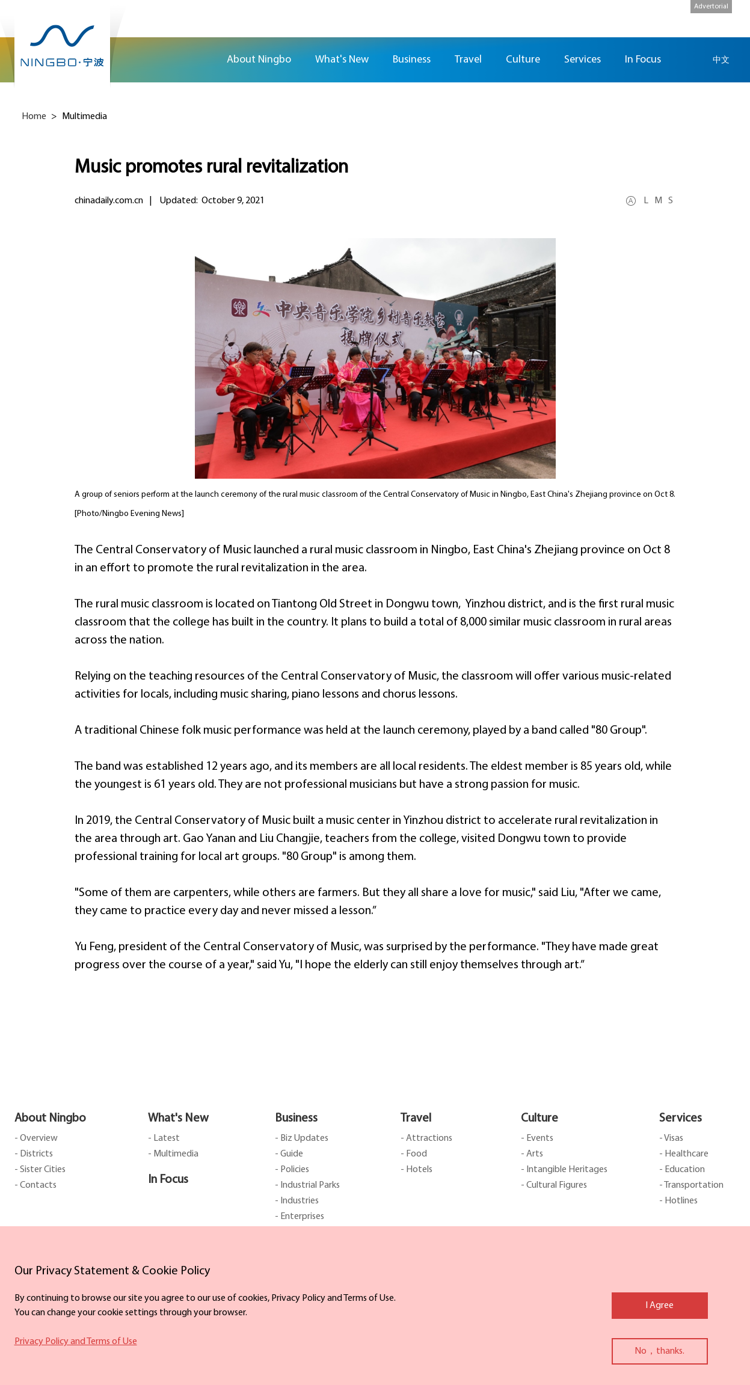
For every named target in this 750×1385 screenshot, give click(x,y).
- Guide (289, 1154)
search (691, 59)
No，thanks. (659, 1351)
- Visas (671, 1138)
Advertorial (711, 6)
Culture (539, 1119)
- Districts (33, 1154)
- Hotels (416, 1170)
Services (680, 1119)
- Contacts (35, 1185)
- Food (414, 1154)
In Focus (168, 1180)
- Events (537, 1138)
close (20, 1268)
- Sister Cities (40, 1170)
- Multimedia (173, 1154)
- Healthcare (684, 1154)
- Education (682, 1170)
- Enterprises (299, 1216)
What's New (178, 1119)
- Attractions (426, 1138)
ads (732, 218)
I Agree (659, 1305)
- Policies (292, 1170)
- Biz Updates (301, 1138)
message (732, 183)
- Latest (164, 1138)
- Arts (532, 1154)
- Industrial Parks (307, 1185)
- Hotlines (678, 1201)
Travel (416, 1119)
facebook (732, 112)
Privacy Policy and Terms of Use (75, 1342)
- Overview (36, 1138)
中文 (721, 59)
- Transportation (691, 1185)
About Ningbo (50, 1119)
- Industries (297, 1201)
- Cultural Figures (554, 1185)
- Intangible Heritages (564, 1170)
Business (296, 1119)
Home (200, 59)
